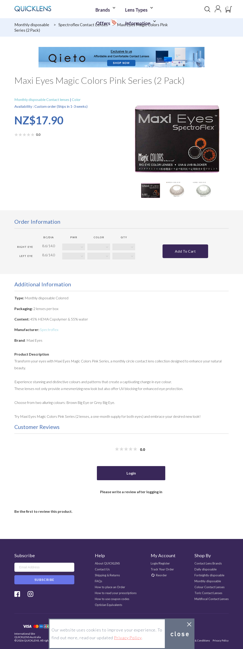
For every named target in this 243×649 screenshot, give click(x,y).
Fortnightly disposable (209, 575)
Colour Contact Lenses (209, 587)
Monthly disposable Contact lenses (42, 99)
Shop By (202, 555)
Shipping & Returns (107, 575)
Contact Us (102, 569)
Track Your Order (162, 569)
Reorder (161, 575)
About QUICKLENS (107, 563)
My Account (163, 555)
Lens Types (122, 9)
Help (100, 555)
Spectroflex (49, 329)
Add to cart (185, 251)
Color (76, 99)
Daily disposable (205, 569)
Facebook (17, 594)
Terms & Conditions (198, 640)
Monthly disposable (31, 24)
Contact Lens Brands (208, 563)
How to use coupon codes (112, 599)
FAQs (98, 581)
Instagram (30, 594)
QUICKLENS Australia (27, 637)
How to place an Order (110, 587)
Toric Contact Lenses (208, 593)
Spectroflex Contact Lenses (83, 24)
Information (122, 16)
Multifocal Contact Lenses (211, 599)
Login (131, 473)
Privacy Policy (221, 640)
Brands (93, 9)
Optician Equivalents (108, 605)
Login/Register (160, 563)
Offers (152, 8)
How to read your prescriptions (116, 593)
